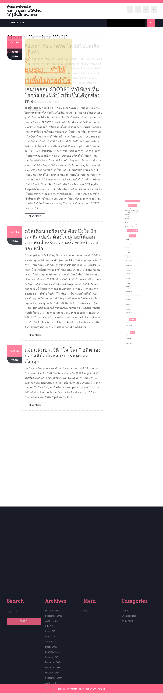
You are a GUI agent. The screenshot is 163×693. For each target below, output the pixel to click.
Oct (12, 36)
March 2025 (130, 270)
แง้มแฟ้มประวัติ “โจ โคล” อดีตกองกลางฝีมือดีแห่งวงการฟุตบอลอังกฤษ (63, 160)
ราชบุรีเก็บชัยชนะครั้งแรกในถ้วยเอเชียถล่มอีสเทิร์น (132, 246)
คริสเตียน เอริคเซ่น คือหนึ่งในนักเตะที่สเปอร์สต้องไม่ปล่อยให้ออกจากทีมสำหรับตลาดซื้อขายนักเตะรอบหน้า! (61, 44)
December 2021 (130, 285)
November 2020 (130, 296)
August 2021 (130, 289)
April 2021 (130, 293)
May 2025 (130, 267)
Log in (129, 311)
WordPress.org (130, 315)
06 (17, 154)
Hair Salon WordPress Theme (73, 688)
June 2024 (130, 282)
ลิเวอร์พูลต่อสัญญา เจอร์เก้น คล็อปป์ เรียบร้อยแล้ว (131, 253)
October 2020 (130, 297)
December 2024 (130, 274)
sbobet (130, 304)
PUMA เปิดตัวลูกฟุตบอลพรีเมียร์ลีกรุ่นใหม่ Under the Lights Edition (132, 244)
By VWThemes (97, 688)
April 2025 (130, 268)
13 (17, 36)
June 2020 (130, 300)
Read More (37, 20)
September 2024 (130, 278)
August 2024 (130, 279)
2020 (14, 45)
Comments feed (130, 314)
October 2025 (130, 260)
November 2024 (130, 275)
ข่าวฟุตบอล (130, 307)
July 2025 (130, 264)
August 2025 (130, 263)
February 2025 (130, 271)
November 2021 (130, 286)
